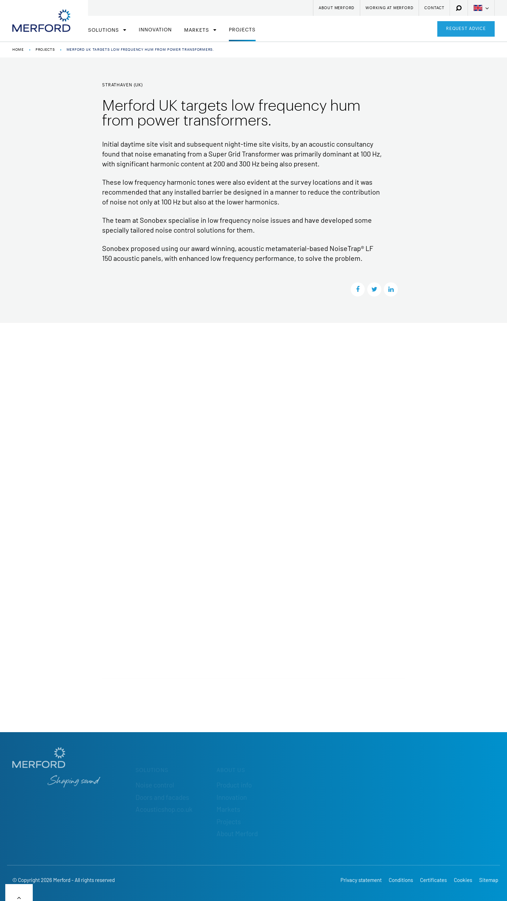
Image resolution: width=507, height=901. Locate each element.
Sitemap (488, 880)
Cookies (463, 880)
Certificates (433, 880)
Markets (197, 30)
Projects (242, 29)
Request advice (466, 28)
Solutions (104, 30)
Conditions (401, 880)
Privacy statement (361, 880)
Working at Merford (389, 8)
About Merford (337, 8)
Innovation (155, 29)
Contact (434, 8)
